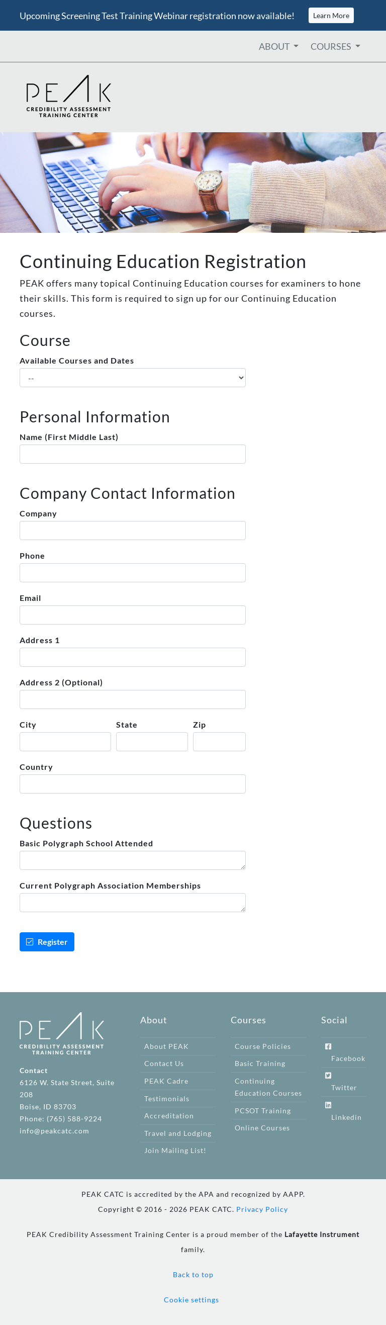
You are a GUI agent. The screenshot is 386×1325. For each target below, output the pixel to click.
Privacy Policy (262, 1209)
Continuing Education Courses (268, 1087)
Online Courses (262, 1127)
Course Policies (263, 1046)
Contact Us (164, 1063)
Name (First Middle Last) (69, 436)
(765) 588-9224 (74, 1118)
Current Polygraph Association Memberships (110, 885)
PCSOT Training (263, 1110)
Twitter (341, 1082)
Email (30, 597)
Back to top (193, 1274)
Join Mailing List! (175, 1150)
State (127, 724)
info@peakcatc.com (54, 1130)
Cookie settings (191, 1299)
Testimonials (166, 1098)
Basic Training (260, 1063)
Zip (199, 724)
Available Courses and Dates (77, 360)
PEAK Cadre (166, 1081)
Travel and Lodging (178, 1133)
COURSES (332, 46)
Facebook (345, 1053)
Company (38, 513)
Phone (32, 555)
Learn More (331, 15)
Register (47, 941)
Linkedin (343, 1111)
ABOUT (275, 46)
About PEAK (166, 1046)
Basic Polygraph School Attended (86, 843)
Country (36, 766)
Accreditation (169, 1115)
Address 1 (40, 640)
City (28, 724)
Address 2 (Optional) (61, 682)
